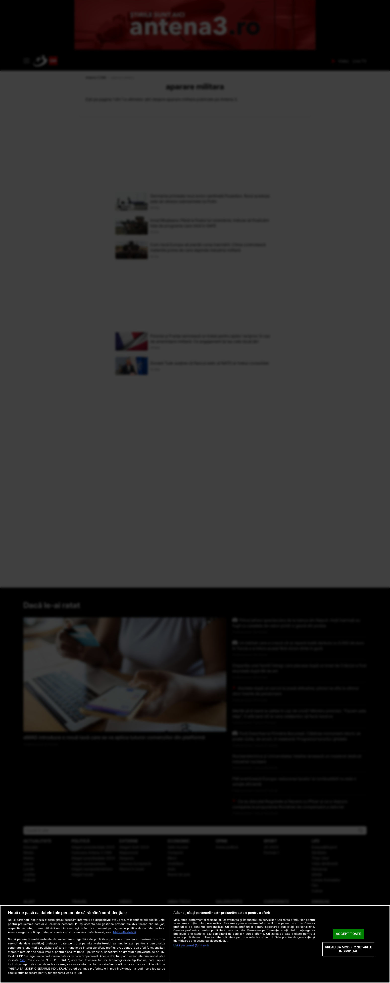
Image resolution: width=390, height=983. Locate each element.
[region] (195, 944)
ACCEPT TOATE (348, 934)
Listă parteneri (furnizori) (191, 945)
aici (22, 960)
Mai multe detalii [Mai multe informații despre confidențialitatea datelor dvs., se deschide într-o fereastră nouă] (124, 932)
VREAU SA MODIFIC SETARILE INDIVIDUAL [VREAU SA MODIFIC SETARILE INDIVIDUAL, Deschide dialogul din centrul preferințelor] (348, 949)
